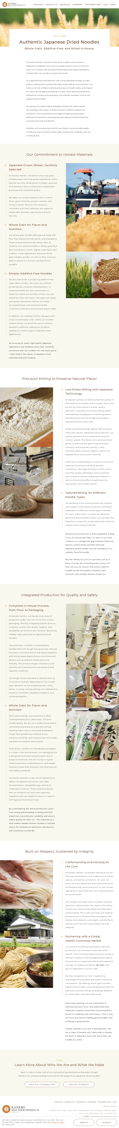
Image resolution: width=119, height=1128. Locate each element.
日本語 (112, 4)
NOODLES (65, 4)
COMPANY (77, 4)
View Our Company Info (42, 1084)
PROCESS (38, 4)
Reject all (84, 1122)
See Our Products (79, 1084)
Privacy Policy (57, 1122)
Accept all (106, 1122)
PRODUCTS (51, 4)
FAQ (105, 4)
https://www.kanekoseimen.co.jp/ (103, 1116)
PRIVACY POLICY (110, 1106)
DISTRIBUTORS (93, 4)
